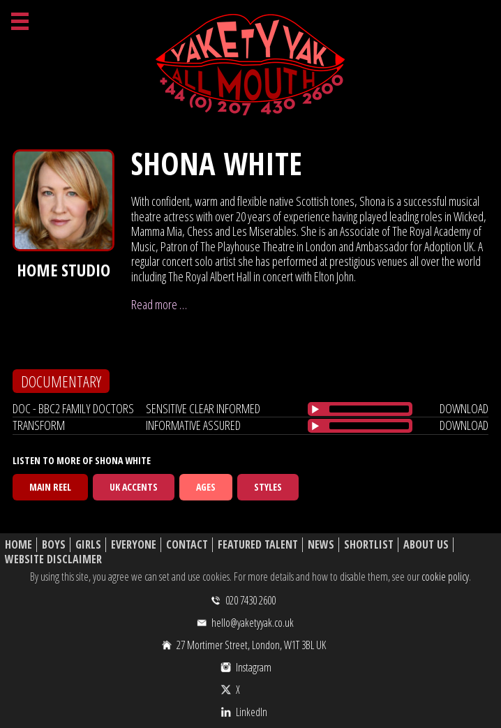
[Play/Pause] (315, 409)
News (321, 544)
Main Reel (50, 486)
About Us (426, 544)
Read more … (159, 304)
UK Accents (134, 486)
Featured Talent (258, 544)
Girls (88, 544)
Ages (206, 486)
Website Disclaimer (53, 559)
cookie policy (445, 576)
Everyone (133, 544)
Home (18, 544)
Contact (187, 544)
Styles (268, 486)
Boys (54, 544)
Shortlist (369, 544)
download (464, 408)
